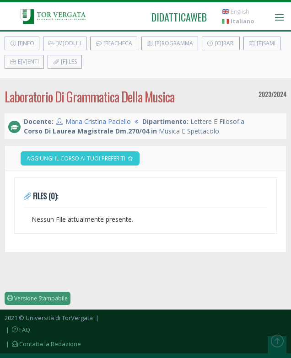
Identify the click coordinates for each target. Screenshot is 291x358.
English (235, 12)
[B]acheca (113, 43)
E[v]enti (24, 61)
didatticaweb (179, 17)
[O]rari (221, 43)
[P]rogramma (169, 43)
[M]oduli (64, 43)
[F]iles (65, 61)
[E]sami (261, 43)
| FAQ (17, 330)
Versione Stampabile (37, 298)
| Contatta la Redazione (43, 344)
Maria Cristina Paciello (98, 121)
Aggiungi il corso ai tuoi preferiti (80, 158)
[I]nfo (22, 43)
